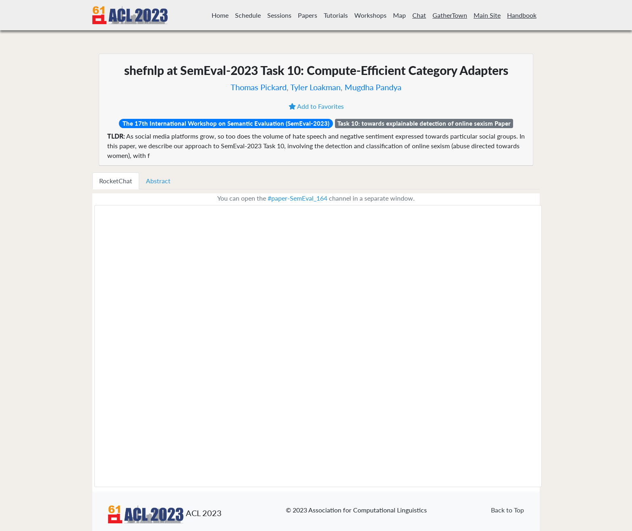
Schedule (248, 15)
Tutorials (336, 15)
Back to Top (507, 510)
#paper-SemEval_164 (297, 198)
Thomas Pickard (259, 87)
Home (220, 15)
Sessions (279, 15)
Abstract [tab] (158, 181)
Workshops (370, 15)
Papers (307, 15)
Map (399, 15)
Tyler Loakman (315, 87)
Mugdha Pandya (373, 87)
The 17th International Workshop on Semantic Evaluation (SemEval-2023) (226, 123)
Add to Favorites (316, 106)
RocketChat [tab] (115, 181)
